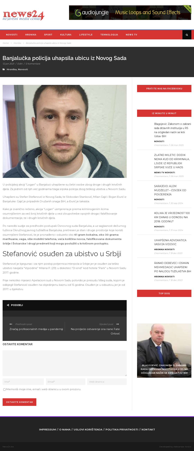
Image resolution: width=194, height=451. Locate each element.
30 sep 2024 (176, 203)
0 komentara (33, 63)
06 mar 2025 (176, 145)
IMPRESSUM (47, 429)
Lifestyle (86, 35)
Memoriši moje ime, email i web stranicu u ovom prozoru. (43, 389)
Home (6, 43)
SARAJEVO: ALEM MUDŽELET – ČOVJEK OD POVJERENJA (170, 190)
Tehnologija (109, 35)
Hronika (30, 35)
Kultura (65, 35)
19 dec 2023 (176, 253)
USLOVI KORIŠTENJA (88, 429)
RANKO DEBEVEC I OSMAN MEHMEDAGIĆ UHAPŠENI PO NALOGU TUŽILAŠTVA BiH (172, 267)
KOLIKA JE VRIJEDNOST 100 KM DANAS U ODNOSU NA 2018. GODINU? (172, 217)
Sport (48, 35)
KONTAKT (148, 429)
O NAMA (64, 429)
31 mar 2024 (176, 230)
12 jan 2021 (8, 63)
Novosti (11, 35)
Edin (19, 63)
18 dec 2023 (176, 280)
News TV (131, 35)
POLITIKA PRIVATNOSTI (122, 429)
